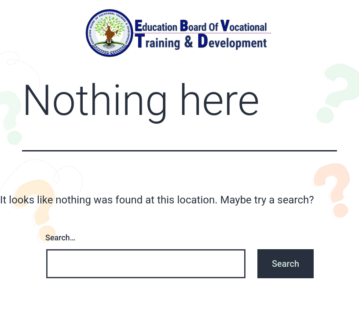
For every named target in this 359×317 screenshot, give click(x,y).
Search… (60, 237)
